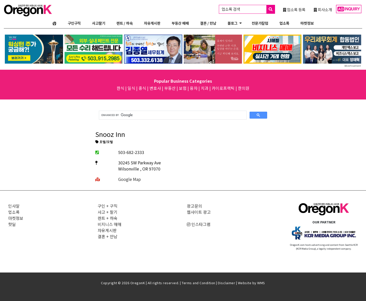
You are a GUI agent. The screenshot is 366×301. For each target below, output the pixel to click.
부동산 (170, 88)
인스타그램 (198, 224)
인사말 (14, 206)
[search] (172, 115)
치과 (204, 88)
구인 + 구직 (107, 206)
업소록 (284, 23)
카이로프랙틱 (223, 88)
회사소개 (323, 9)
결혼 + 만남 (107, 236)
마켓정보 (307, 23)
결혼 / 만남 (208, 23)
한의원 (243, 88)
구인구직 (74, 23)
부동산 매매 (180, 23)
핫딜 (12, 224)
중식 (142, 88)
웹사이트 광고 (199, 212)
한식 (120, 88)
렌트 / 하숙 (124, 23)
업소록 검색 (248, 9)
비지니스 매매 (109, 224)
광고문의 (194, 206)
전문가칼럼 (260, 23)
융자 (193, 88)
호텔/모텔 (104, 142)
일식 (131, 88)
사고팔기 (98, 23)
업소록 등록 (294, 9)
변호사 (155, 88)
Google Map (129, 179)
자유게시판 (152, 23)
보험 (183, 88)
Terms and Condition (198, 282)
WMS (261, 282)
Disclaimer (226, 282)
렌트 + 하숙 (107, 218)
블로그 (232, 23)
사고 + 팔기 (107, 212)
